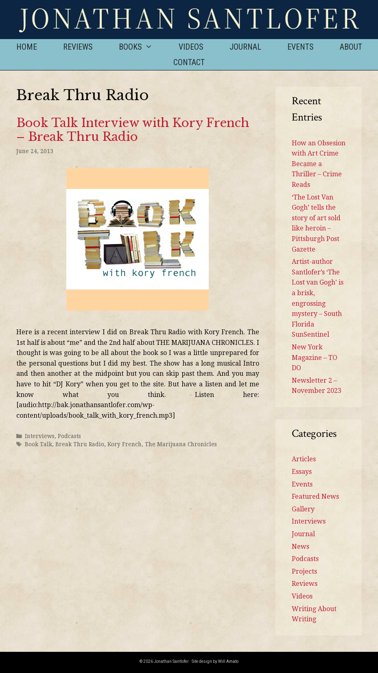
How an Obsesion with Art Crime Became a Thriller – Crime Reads (318, 164)
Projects (304, 571)
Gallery (303, 509)
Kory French (124, 444)
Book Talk (38, 444)
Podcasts (69, 436)
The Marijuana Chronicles (181, 444)
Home (26, 47)
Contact (189, 62)
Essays (302, 472)
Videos (191, 47)
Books (142, 47)
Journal (245, 47)
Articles (304, 459)
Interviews (40, 436)
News (300, 546)
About (351, 47)
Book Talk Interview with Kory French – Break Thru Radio (132, 130)
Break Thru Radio (79, 444)
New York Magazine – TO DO (314, 357)
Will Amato (228, 661)
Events (300, 47)
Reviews (78, 47)
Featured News (315, 496)
